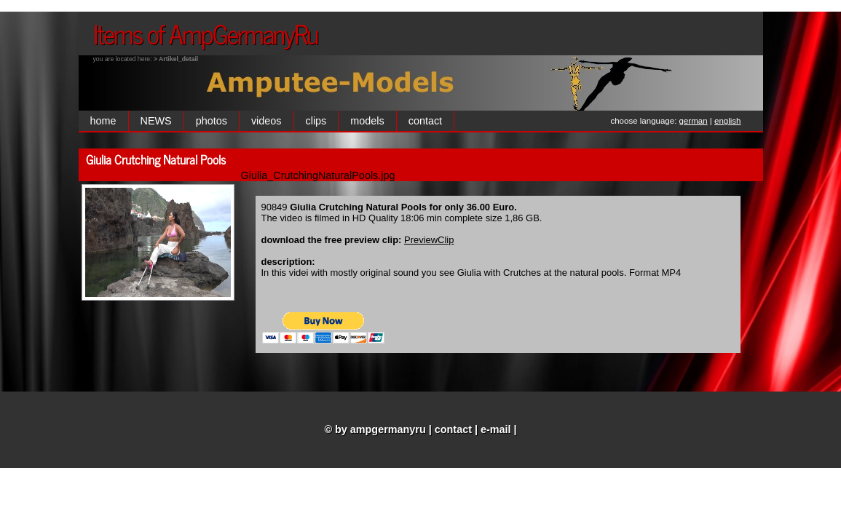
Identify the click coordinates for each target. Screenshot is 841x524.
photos (211, 121)
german (693, 120)
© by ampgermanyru (374, 429)
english (727, 120)
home (103, 121)
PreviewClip (429, 239)
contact (425, 121)
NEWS (156, 121)
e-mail (496, 429)
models (367, 121)
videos (266, 121)
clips (316, 121)
